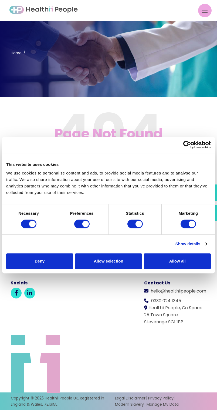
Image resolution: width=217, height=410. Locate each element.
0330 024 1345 (166, 301)
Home (16, 53)
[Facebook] (16, 293)
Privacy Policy (161, 398)
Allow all (177, 261)
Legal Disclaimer (130, 398)
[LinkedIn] (29, 293)
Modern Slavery (129, 404)
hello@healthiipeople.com (178, 291)
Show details (188, 243)
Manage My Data (163, 404)
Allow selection (108, 261)
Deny (40, 261)
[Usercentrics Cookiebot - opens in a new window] (187, 145)
